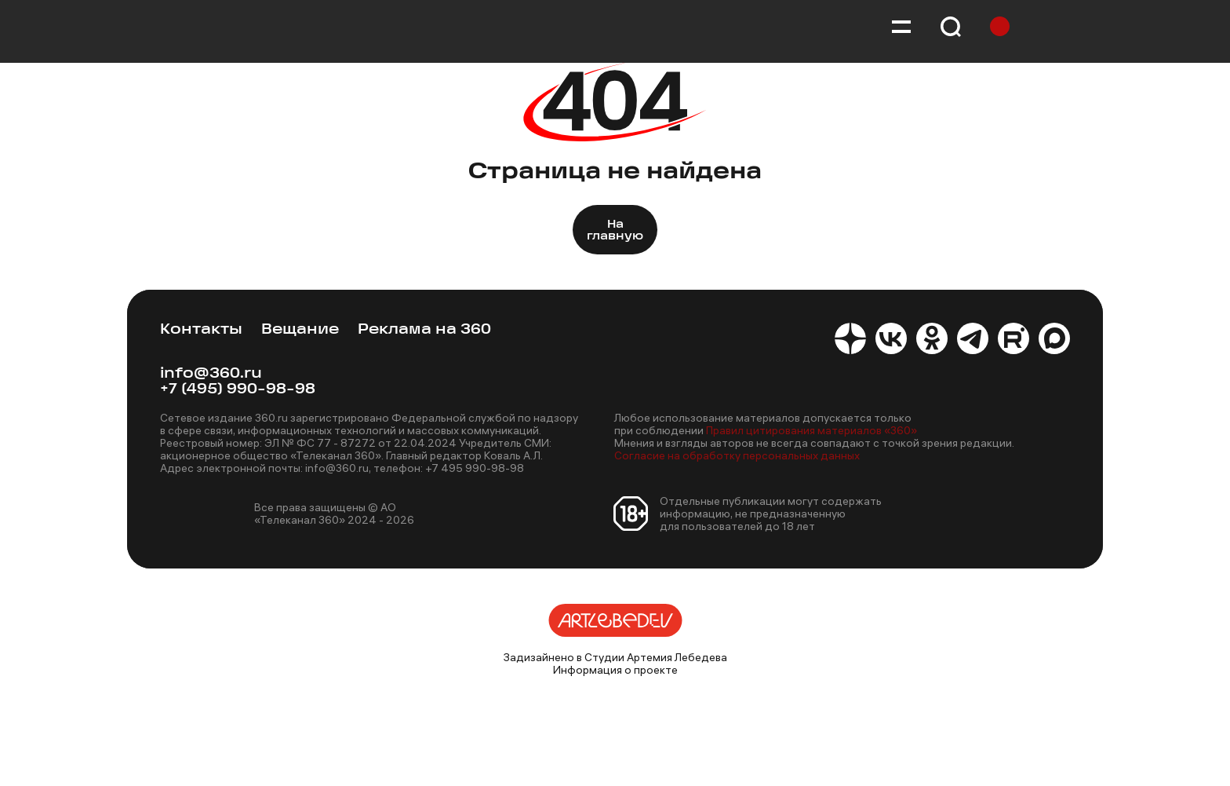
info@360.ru (211, 374)
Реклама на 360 (424, 330)
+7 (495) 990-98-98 (237, 390)
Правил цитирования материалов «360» (811, 430)
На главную (615, 231)
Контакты (201, 330)
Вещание (300, 330)
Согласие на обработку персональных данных (737, 455)
